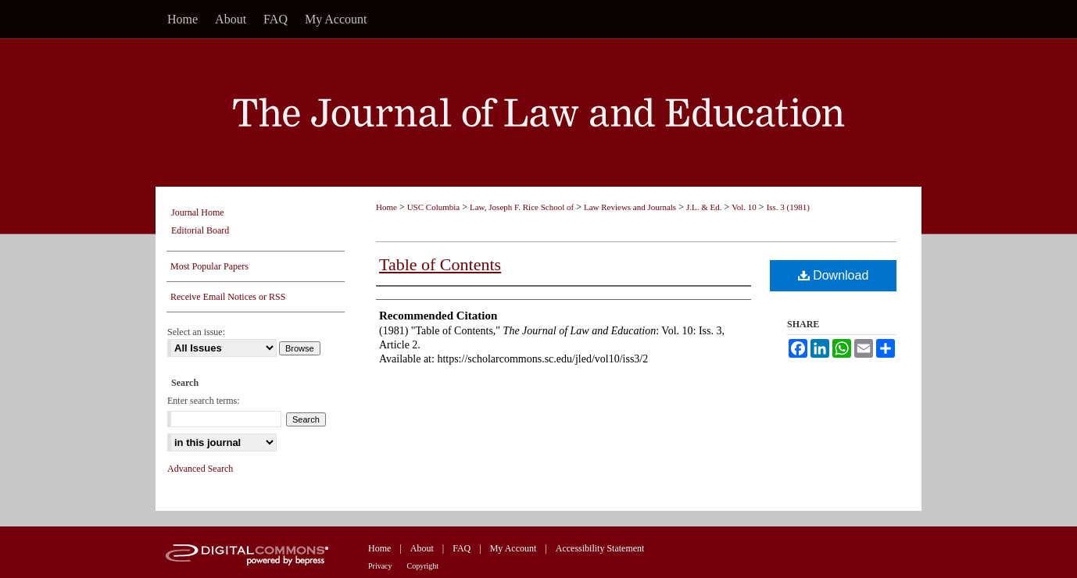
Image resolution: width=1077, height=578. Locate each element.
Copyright (423, 566)
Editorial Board (200, 230)
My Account (513, 548)
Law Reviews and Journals (630, 207)
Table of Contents (440, 264)
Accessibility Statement (600, 548)
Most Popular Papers (209, 266)
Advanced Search (200, 468)
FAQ (462, 548)
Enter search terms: (203, 400)
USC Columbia (433, 207)
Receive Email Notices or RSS (227, 296)
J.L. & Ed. (704, 207)
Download (833, 275)
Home (386, 207)
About (422, 548)
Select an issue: (196, 331)
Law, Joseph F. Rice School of (522, 207)
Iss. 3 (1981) (788, 207)
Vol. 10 (744, 207)
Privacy (380, 566)
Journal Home (197, 212)
